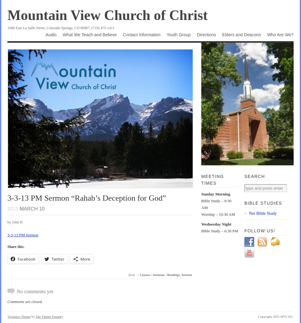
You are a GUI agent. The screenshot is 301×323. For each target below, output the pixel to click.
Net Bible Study (263, 213)
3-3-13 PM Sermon (22, 235)
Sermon (187, 275)
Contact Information (141, 34)
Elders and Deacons (241, 34)
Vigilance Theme (18, 316)
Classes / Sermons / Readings (160, 275)
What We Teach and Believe (90, 34)
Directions (206, 34)
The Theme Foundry (49, 316)
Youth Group (179, 34)
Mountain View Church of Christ (107, 15)
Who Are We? (280, 34)
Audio (51, 34)
